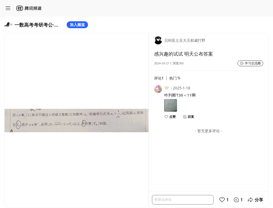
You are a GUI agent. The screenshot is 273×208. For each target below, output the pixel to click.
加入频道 (77, 24)
